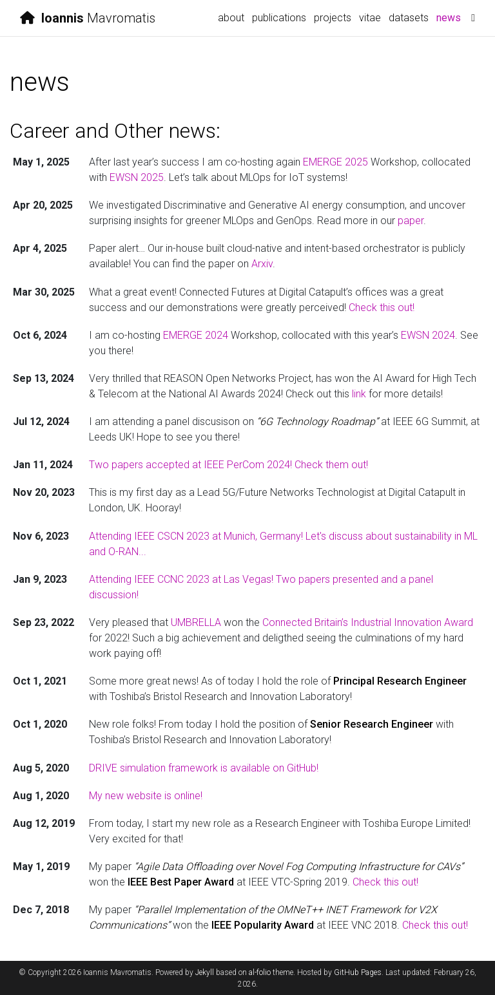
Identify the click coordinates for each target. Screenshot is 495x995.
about (231, 18)
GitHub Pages (358, 972)
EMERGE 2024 (195, 335)
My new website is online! (145, 796)
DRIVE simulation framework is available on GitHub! (203, 768)
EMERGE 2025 (335, 162)
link (359, 394)
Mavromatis (87, 18)
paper (410, 220)
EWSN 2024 (428, 335)
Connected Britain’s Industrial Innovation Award (367, 622)
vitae (370, 18)
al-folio (260, 972)
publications (279, 18)
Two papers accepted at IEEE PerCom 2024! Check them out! (228, 465)
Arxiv (262, 264)
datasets (409, 18)
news (450, 17)
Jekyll (204, 972)
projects (332, 18)
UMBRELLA (196, 622)
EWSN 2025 (137, 177)
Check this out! (381, 307)
